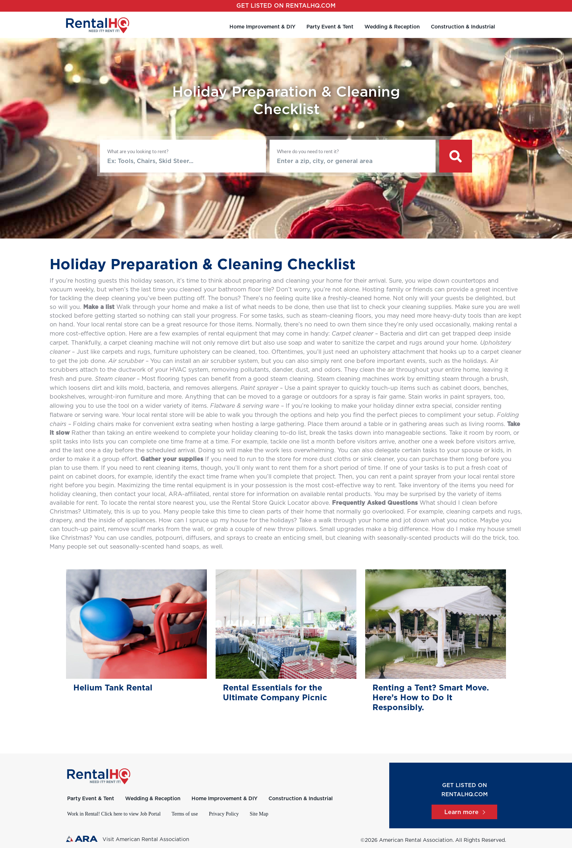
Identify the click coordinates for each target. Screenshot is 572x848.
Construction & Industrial (463, 27)
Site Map (259, 814)
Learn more (464, 812)
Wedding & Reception (392, 27)
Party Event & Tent (329, 27)
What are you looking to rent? (138, 151)
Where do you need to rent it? (308, 151)
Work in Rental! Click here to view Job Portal (114, 814)
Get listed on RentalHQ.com (286, 6)
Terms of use (184, 814)
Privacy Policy (224, 814)
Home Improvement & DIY (262, 27)
